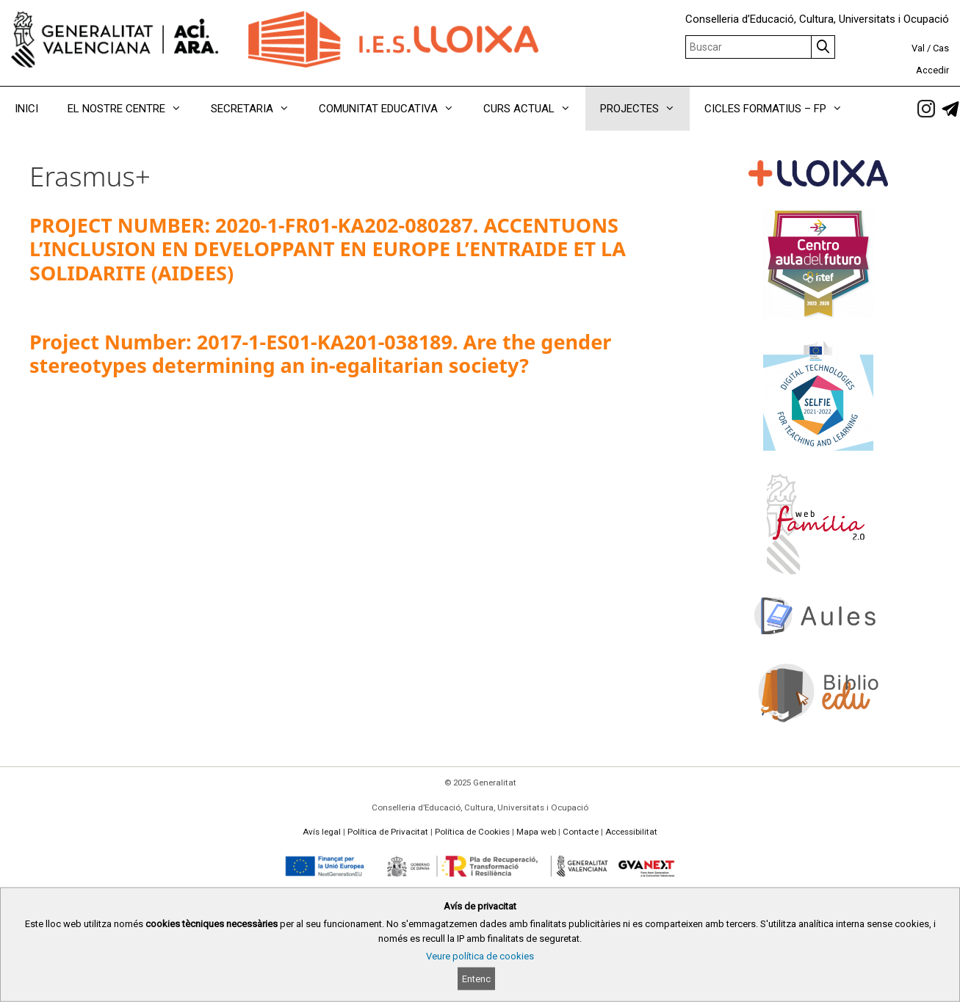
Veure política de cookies (480, 956)
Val (918, 48)
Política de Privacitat (387, 832)
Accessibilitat (631, 832)
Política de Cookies (472, 832)
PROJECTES (645, 109)
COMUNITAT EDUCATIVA (394, 109)
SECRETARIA (257, 109)
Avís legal (322, 832)
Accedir (932, 70)
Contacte (581, 832)
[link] (926, 109)
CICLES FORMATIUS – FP (780, 109)
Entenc (476, 978)
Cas (941, 48)
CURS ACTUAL (534, 109)
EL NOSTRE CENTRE (132, 109)
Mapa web (536, 832)
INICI (26, 108)
